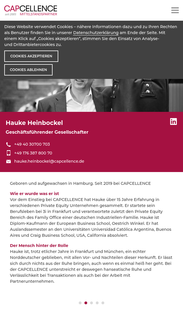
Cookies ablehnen (28, 70)
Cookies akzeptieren (31, 56)
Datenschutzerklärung (95, 32)
